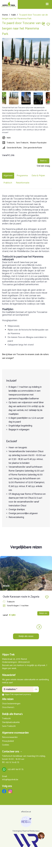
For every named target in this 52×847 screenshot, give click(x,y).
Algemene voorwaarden (15, 732)
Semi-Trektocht (9, 726)
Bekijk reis (43, 613)
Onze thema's (8, 707)
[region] (40, 835)
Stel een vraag (43, 166)
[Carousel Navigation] (26, 626)
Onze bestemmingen (11, 703)
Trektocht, (11, 142)
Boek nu (43, 160)
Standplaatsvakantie (11, 722)
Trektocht (6, 718)
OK (36, 689)
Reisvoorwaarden (10, 737)
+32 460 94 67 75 (15, 769)
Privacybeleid (8, 741)
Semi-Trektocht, (22, 142)
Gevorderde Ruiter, (14, 147)
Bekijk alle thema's (12, 714)
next (39, 626)
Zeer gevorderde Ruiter (32, 147)
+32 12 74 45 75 (12, 762)
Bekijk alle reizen (26, 636)
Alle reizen (7, 699)
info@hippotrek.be (10, 779)
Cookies (5, 745)
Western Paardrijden (38, 142)
